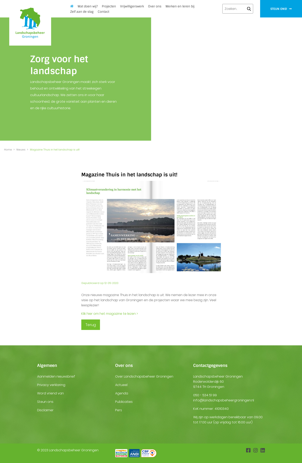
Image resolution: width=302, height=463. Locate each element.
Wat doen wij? (88, 6)
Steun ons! (281, 9)
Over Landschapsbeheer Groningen (144, 376)
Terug (90, 324)
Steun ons (45, 401)
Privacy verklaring (51, 385)
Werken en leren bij (179, 6)
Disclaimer (45, 410)
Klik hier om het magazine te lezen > (109, 313)
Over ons (154, 6)
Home (71, 6)
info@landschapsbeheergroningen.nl (223, 400)
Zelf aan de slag (82, 12)
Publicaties (124, 401)
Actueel (121, 385)
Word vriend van (50, 393)
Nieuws (20, 149)
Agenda (121, 393)
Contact (103, 12)
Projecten (109, 6)
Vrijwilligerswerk (132, 6)
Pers (118, 410)
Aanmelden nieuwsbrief (56, 376)
